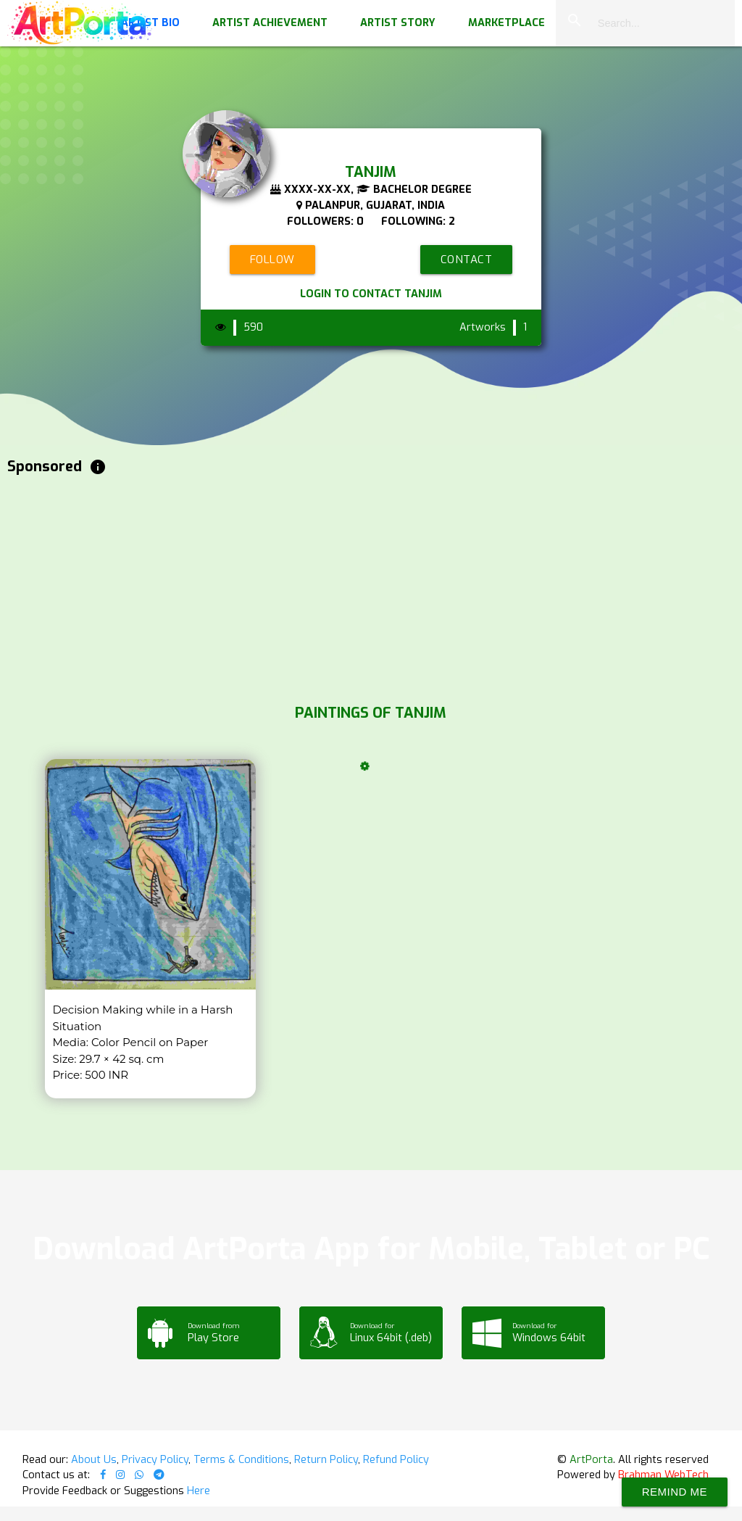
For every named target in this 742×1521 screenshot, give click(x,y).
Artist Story (397, 22)
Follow (272, 259)
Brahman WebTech (663, 1474)
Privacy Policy (155, 1459)
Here (198, 1490)
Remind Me (674, 1491)
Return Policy (326, 1459)
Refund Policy (396, 1459)
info (98, 467)
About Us (94, 1459)
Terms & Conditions (241, 1459)
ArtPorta (591, 1459)
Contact (467, 259)
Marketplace (506, 22)
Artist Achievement (270, 22)
